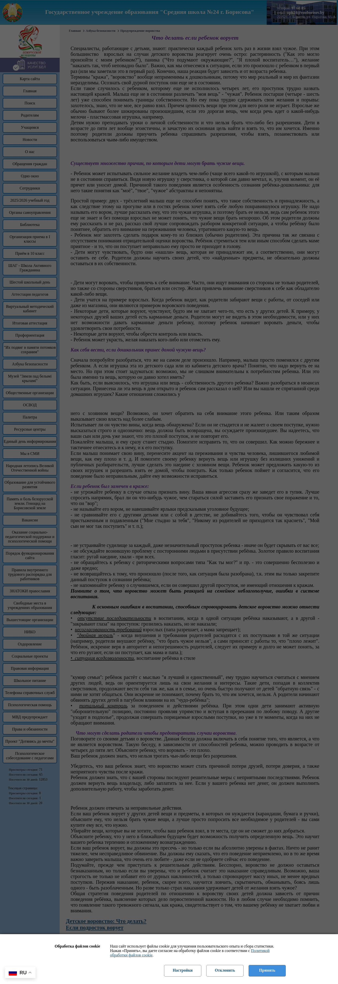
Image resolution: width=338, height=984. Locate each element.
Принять (267, 970)
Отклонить (225, 970)
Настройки (183, 970)
